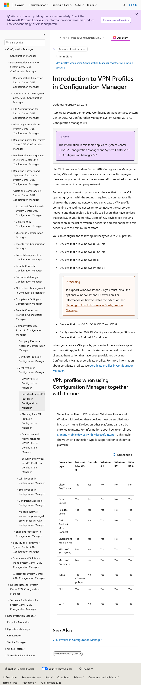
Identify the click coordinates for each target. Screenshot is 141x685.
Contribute (63, 677)
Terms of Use (10, 682)
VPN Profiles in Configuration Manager (82, 37)
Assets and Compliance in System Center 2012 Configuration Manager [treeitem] (30, 211)
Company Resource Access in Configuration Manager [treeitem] (32, 345)
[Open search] (124, 5)
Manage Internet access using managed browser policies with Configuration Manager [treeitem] (32, 518)
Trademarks (28, 682)
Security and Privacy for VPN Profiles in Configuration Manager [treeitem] (33, 465)
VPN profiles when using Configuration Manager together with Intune (94, 63)
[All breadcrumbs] (56, 38)
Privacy (78, 677)
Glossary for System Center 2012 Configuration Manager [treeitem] (29, 576)
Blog (47, 677)
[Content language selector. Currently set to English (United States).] (19, 669)
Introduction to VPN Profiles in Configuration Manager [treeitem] (33, 401)
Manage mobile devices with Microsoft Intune (85, 434)
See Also (60, 67)
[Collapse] (44, 35)
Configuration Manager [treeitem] (23, 55)
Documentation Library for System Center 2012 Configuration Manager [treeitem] (28, 82)
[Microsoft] (6, 5)
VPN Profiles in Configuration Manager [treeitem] (30, 383)
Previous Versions (31, 677)
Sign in (133, 4)
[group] (95, 537)
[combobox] (24, 42)
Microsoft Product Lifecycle (25, 20)
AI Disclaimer (10, 677)
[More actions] (135, 38)
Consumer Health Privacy (103, 677)
